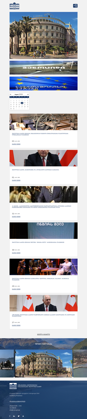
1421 (20, 406)
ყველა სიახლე (43, 334)
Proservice (19, 395)
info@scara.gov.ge (15, 410)
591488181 (13, 408)
